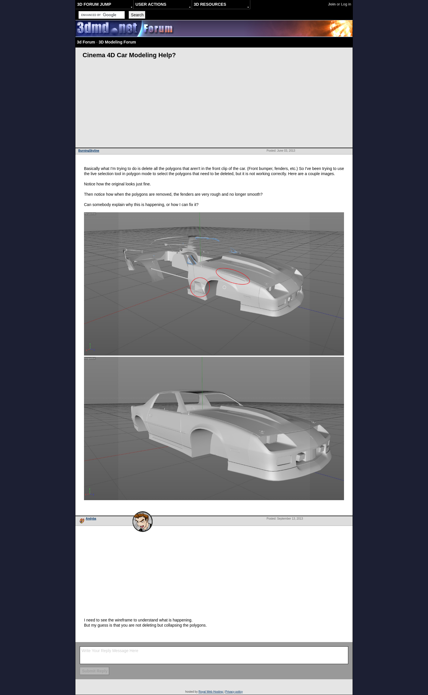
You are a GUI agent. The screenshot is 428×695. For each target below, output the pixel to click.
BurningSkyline (88, 150)
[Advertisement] (214, 105)
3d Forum (86, 42)
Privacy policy (234, 691)
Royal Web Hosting (211, 691)
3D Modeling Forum (117, 42)
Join (332, 4)
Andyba (91, 518)
